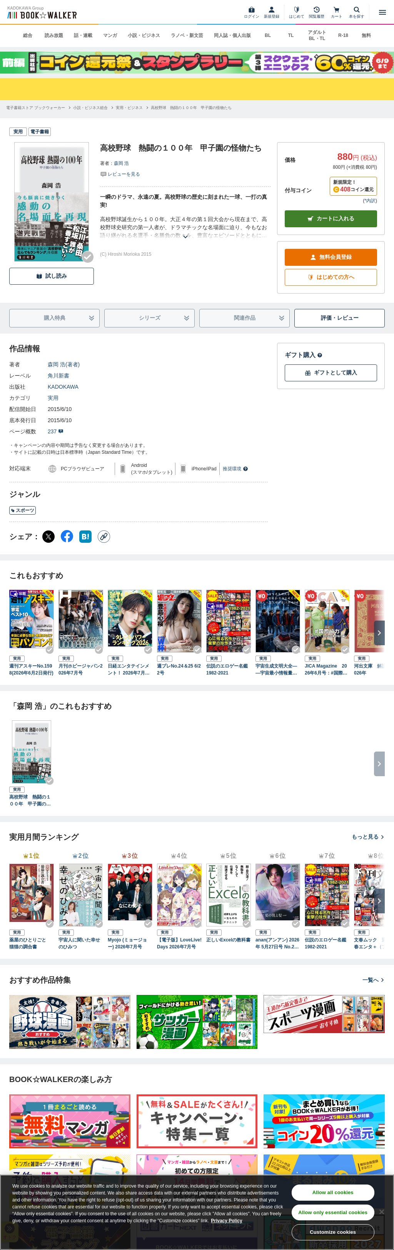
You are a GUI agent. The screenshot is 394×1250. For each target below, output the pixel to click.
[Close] (381, 1211)
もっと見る (368, 837)
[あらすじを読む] (185, 227)
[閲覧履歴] (316, 12)
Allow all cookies (333, 1192)
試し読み (51, 276)
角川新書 (58, 375)
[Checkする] (88, 257)
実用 (53, 398)
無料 (366, 35)
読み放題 (54, 35)
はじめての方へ (330, 277)
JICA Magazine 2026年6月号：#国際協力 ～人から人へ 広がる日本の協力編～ (327, 669)
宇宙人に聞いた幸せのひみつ (79, 943)
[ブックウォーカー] (41, 12)
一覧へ (373, 980)
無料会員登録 (331, 257)
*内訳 (370, 200)
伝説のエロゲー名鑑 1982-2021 (228, 669)
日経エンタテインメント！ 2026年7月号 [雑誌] (129, 669)
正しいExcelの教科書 (228, 940)
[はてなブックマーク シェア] (85, 536)
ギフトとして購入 (331, 372)
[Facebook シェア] (66, 536)
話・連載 (83, 35)
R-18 (343, 35)
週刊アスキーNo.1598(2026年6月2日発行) (31, 669)
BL (268, 35)
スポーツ (22, 510)
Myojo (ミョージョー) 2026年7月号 (127, 943)
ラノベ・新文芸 (187, 35)
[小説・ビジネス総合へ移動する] (90, 108)
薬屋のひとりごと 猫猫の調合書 (30, 943)
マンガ (110, 35)
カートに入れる (330, 218)
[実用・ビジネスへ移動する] (129, 108)
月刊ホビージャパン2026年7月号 (80, 669)
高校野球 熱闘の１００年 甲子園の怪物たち (30, 800)
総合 (27, 35)
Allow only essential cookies (332, 1212)
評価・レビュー (340, 318)
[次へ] (379, 633)
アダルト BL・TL (317, 35)
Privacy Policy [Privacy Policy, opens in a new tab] (226, 1220)
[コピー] (103, 536)
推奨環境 (235, 468)
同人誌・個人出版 (232, 35)
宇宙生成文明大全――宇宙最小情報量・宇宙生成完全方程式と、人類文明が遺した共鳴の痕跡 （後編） (276, 669)
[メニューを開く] (382, 12)
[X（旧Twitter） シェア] (48, 536)
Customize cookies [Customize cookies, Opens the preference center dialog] (333, 1232)
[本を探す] (356, 12)
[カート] (336, 12)
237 (55, 431)
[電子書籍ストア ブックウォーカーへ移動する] (35, 108)
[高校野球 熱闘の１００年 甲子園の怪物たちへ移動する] (191, 108)
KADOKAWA (63, 387)
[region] (197, 1212)
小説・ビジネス (144, 35)
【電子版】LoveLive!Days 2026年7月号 (179, 943)
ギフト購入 (303, 355)
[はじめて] (296, 12)
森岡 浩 (121, 163)
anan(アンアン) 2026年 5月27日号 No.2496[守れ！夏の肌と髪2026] (277, 943)
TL (291, 35)
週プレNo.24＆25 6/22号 (179, 669)
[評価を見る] (120, 174)
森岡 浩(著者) (64, 364)
